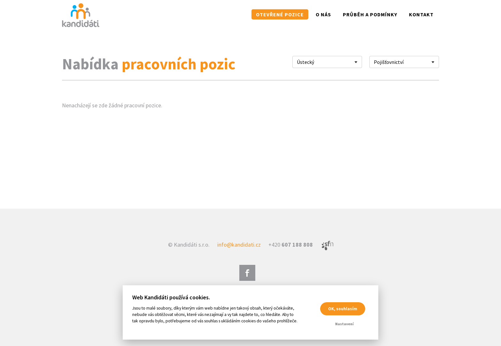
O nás (323, 14)
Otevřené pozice (280, 14)
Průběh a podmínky (370, 14)
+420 (290, 244)
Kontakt (421, 14)
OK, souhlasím (342, 308)
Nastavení (344, 323)
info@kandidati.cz (239, 244)
